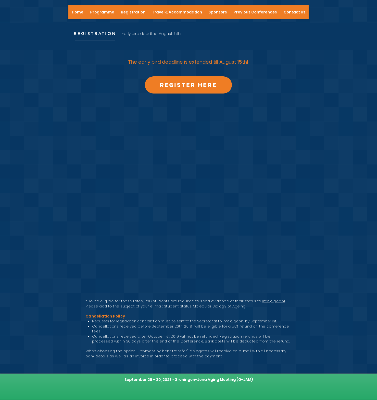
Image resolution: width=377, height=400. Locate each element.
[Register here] (188, 85)
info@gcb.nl (273, 301)
